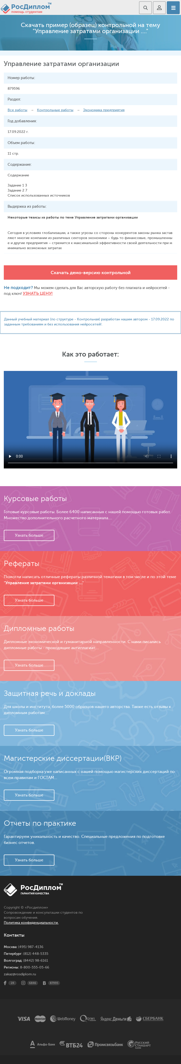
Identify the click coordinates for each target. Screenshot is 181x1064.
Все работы (17, 110)
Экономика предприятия (104, 110)
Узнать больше (29, 535)
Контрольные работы (55, 110)
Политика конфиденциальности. (31, 923)
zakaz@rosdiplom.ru (20, 974)
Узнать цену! (38, 293)
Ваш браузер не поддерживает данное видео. (90, 419)
